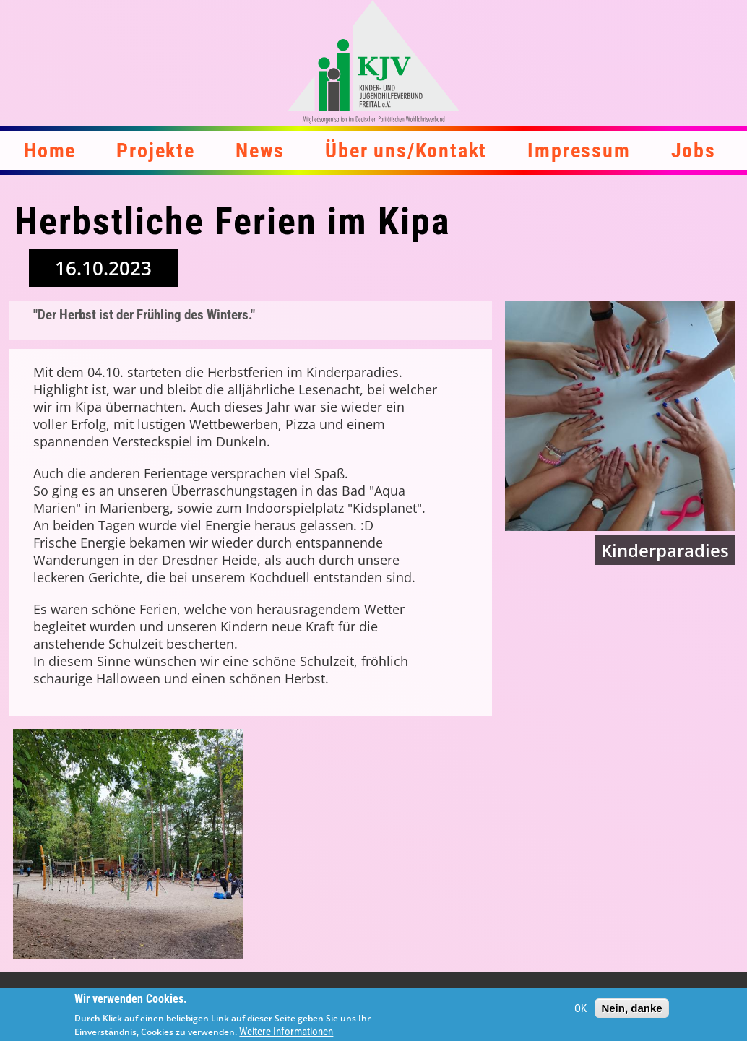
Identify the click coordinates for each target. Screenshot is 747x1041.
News (260, 151)
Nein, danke (631, 1012)
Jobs (693, 151)
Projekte (155, 151)
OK (580, 1012)
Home (50, 151)
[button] (128, 844)
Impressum (578, 151)
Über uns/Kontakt (406, 151)
